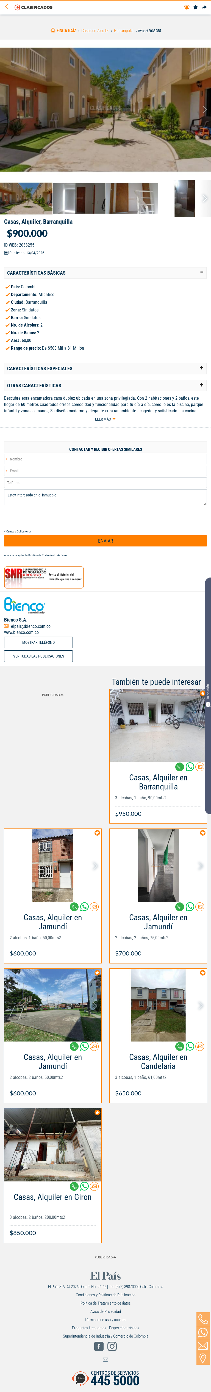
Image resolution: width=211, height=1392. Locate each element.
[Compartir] (204, 7)
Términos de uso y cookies (105, 1319)
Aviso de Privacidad (105, 1311)
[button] (105, 272)
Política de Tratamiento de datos (47, 555)
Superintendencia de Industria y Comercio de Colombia (105, 1336)
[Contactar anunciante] (199, 769)
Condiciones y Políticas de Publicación (105, 1294)
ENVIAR (105, 541)
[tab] (105, 273)
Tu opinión (208, 695)
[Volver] (8, 7)
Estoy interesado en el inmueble (105, 497)
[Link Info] (158, 792)
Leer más (103, 419)
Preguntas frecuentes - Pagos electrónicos (105, 1327)
